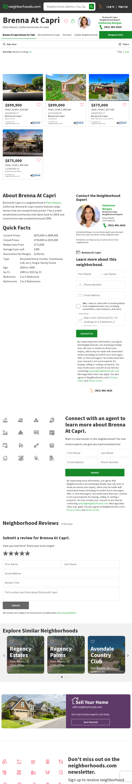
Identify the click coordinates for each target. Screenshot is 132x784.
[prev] (6, 87)
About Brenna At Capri (49, 34)
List (127, 51)
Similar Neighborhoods (86, 34)
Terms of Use (95, 380)
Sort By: (7, 52)
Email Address (92, 295)
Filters (124, 44)
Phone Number (93, 284)
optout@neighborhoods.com (104, 370)
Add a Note (84, 314)
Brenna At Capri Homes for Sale (19, 34)
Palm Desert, (10, 27)
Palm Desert (53, 202)
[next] (39, 87)
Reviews (67, 34)
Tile (119, 51)
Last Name (109, 274)
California (24, 27)
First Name (84, 274)
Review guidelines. (67, 612)
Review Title (12, 582)
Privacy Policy (74, 509)
